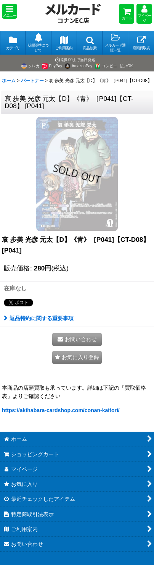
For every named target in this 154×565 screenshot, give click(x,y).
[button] (9, 11)
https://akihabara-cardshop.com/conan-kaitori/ (61, 410)
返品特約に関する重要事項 (39, 318)
